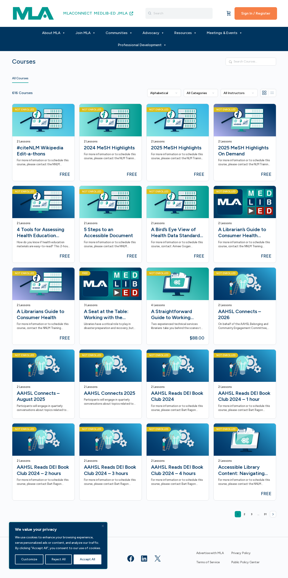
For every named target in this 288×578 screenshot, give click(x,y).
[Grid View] (264, 93)
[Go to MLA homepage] (33, 13)
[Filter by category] (201, 93)
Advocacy (153, 33)
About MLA (53, 33)
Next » (273, 514)
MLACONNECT (77, 13)
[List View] (272, 93)
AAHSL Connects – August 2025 (38, 396)
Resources (185, 33)
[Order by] (164, 93)
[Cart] (229, 13)
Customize (29, 559)
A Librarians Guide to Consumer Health (40, 314)
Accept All (87, 559)
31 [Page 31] (266, 513)
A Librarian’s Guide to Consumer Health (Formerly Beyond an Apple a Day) (242, 232)
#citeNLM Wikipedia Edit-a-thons (40, 151)
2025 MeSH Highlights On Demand (243, 151)
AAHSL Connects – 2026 (239, 314)
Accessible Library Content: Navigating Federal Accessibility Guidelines (241, 470)
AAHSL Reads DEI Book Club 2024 (177, 396)
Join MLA (85, 33)
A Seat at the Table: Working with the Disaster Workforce (106, 314)
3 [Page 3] (253, 513)
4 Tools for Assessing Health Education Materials (40, 232)
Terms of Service (208, 562)
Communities (119, 33)
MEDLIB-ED (105, 13)
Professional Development (142, 45)
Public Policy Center (245, 562)
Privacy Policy (241, 553)
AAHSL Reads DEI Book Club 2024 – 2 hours (43, 470)
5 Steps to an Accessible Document (108, 232)
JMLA (125, 13)
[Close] (102, 526)
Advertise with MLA (210, 553)
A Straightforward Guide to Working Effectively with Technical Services (172, 314)
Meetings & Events (224, 33)
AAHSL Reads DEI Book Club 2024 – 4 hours (177, 470)
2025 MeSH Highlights (176, 148)
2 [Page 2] (245, 513)
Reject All (58, 559)
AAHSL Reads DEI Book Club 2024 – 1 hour (244, 396)
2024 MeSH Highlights (109, 148)
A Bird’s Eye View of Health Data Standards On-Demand (176, 232)
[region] (58, 545)
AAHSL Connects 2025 (109, 393)
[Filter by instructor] (239, 93)
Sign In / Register (255, 13)
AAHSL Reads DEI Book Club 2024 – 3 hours (110, 470)
